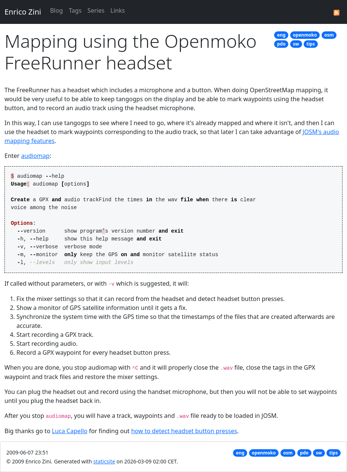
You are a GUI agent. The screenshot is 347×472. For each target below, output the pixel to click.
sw (296, 44)
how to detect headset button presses (184, 431)
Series (95, 10)
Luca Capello (69, 431)
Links (117, 10)
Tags (75, 10)
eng (281, 35)
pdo (281, 44)
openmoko (305, 35)
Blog (56, 10)
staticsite (104, 461)
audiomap (35, 156)
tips (311, 44)
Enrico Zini (22, 12)
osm (329, 35)
